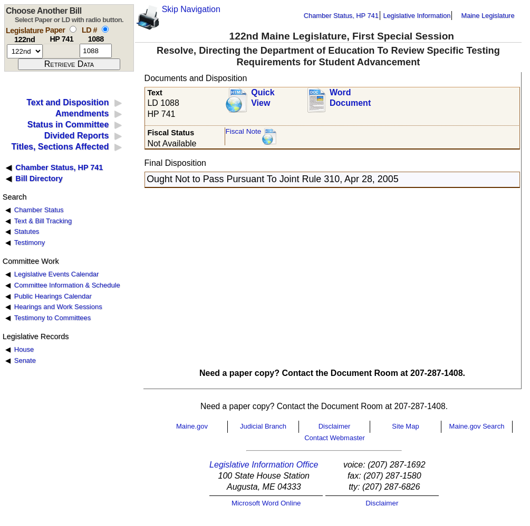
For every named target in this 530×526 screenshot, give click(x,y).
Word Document (350, 98)
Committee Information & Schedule (67, 285)
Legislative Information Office (263, 464)
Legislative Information (416, 15)
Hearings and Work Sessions (58, 307)
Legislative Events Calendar (56, 274)
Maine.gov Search (477, 426)
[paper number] (61, 51)
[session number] (25, 51)
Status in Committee (68, 124)
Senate (25, 360)
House (24, 349)
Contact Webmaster (334, 438)
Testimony (29, 242)
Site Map (405, 426)
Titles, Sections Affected (60, 146)
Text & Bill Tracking (43, 221)
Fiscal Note (243, 131)
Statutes (27, 231)
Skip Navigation (191, 9)
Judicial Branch (263, 426)
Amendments (82, 113)
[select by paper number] (73, 29)
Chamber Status (39, 210)
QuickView (262, 98)
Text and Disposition (67, 102)
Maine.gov (192, 426)
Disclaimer (335, 426)
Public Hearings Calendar (53, 296)
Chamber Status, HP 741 (341, 15)
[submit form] (69, 64)
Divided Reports (76, 135)
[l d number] (96, 51)
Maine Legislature (487, 15)
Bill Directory (39, 178)
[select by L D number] (105, 29)
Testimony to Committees (52, 318)
